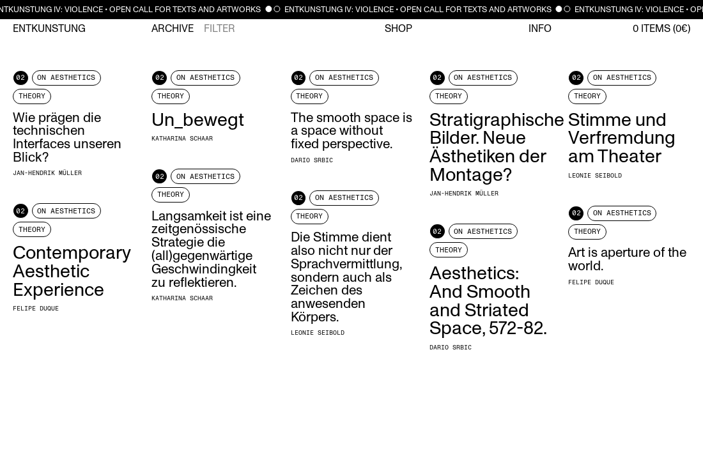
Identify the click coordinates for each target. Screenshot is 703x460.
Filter (219, 29)
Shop (398, 29)
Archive (172, 29)
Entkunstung (49, 29)
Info (540, 29)
